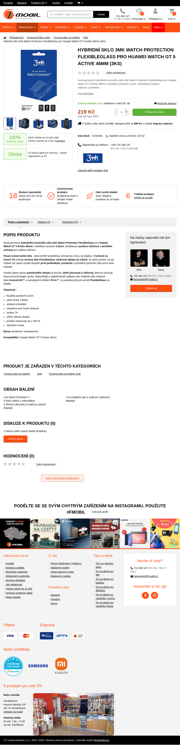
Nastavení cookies (61, 576)
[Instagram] (154, 595)
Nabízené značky (60, 567)
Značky (56, 2)
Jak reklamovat (14, 584)
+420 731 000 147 (124, 146)
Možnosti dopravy (165, 103)
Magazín (22, 2)
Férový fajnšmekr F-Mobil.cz (66, 563)
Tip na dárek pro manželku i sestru (105, 596)
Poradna (8, 2)
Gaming (131, 27)
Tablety (44, 27)
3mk (85, 37)
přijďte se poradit (143, 197)
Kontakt (69, 2)
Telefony (7, 27)
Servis (54, 603)
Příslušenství (26, 27)
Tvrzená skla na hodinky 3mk (65, 373)
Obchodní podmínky (17, 571)
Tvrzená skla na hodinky (66, 37)
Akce (157, 27)
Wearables (61, 27)
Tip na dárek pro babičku (104, 580)
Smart (94, 27)
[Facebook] (145, 595)
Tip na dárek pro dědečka (104, 588)
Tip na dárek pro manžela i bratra (104, 604)
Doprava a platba (15, 567)
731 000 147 (151, 275)
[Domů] (4, 37)
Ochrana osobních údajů (19, 592)
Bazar (146, 27)
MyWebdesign (101, 740)
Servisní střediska (15, 580)
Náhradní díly (112, 27)
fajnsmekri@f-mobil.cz (144, 279)
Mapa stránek (13, 597)
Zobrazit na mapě (13, 711)
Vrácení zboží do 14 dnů (19, 588)
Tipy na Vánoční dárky (104, 565)
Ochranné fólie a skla (38, 37)
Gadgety (80, 27)
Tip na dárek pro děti (104, 573)
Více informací (86, 93)
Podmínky (60, 141)
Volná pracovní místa (62, 571)
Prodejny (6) (37, 2)
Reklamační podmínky (18, 576)
